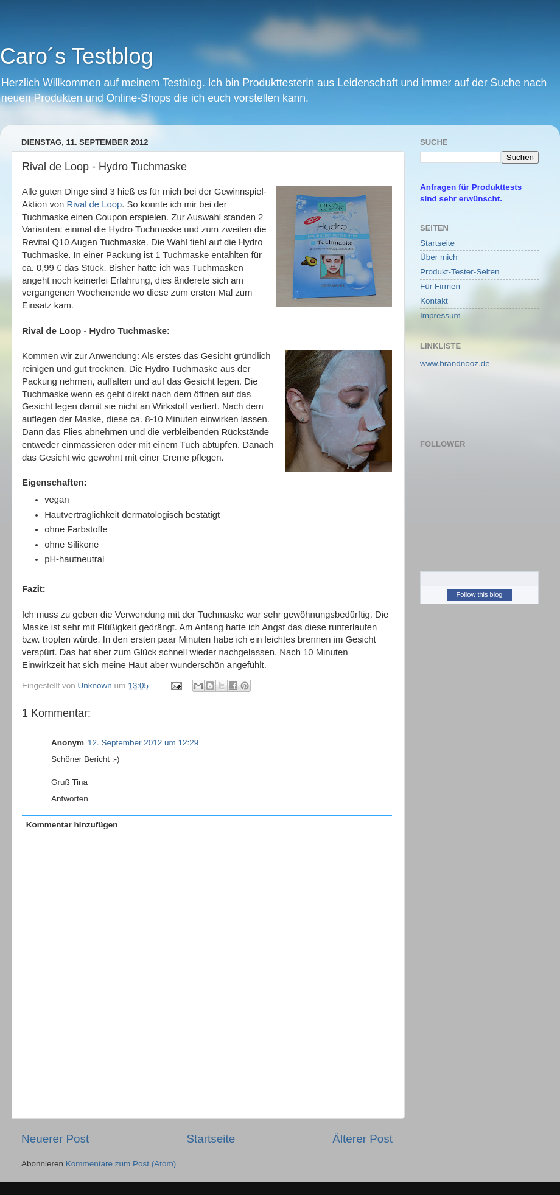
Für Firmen (440, 286)
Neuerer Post (55, 1138)
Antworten (69, 798)
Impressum (440, 315)
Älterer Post (362, 1138)
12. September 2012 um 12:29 (143, 742)
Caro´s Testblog (76, 56)
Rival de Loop (94, 204)
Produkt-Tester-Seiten (460, 271)
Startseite (210, 1138)
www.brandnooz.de (455, 363)
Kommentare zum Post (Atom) (121, 1163)
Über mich (439, 257)
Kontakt (434, 300)
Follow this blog (480, 594)
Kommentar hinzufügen (72, 824)
